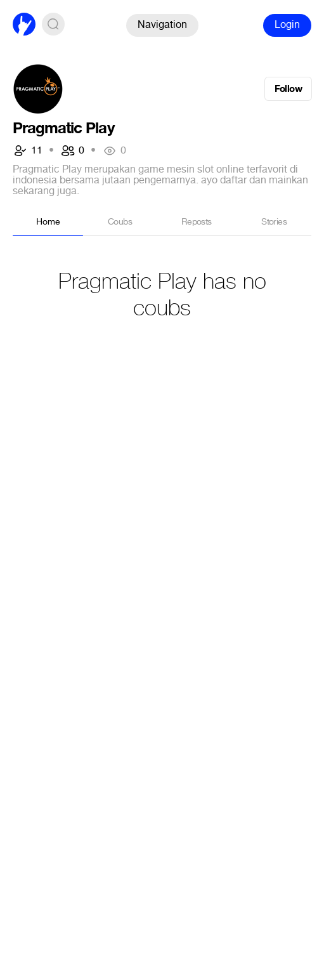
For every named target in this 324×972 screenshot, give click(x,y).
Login (287, 24)
